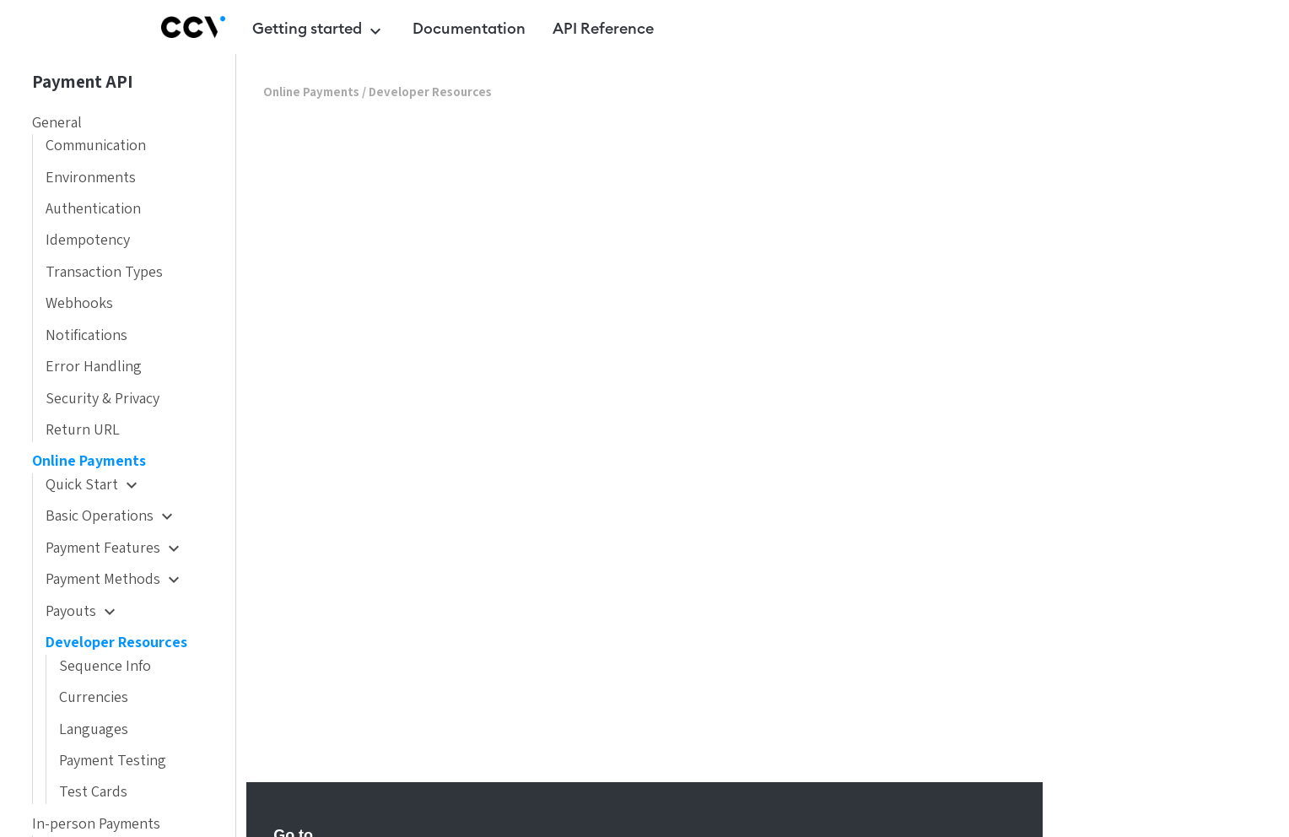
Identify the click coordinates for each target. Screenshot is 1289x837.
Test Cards (93, 791)
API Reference (603, 28)
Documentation (469, 28)
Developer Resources (116, 642)
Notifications (86, 335)
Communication (96, 145)
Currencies (93, 697)
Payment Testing (112, 760)
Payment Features (115, 548)
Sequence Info (105, 666)
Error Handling (94, 366)
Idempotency (88, 240)
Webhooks (79, 303)
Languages (93, 729)
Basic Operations (111, 515)
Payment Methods (115, 579)
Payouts (83, 611)
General (57, 122)
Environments (91, 177)
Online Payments (89, 461)
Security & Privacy (102, 398)
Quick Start (94, 484)
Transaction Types (104, 272)
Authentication (93, 208)
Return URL (83, 429)
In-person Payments (96, 823)
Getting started (319, 31)
